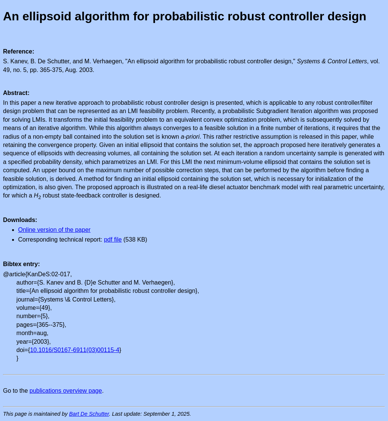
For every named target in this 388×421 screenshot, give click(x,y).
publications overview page (65, 390)
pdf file (113, 239)
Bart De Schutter (89, 414)
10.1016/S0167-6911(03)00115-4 (75, 350)
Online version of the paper (54, 230)
